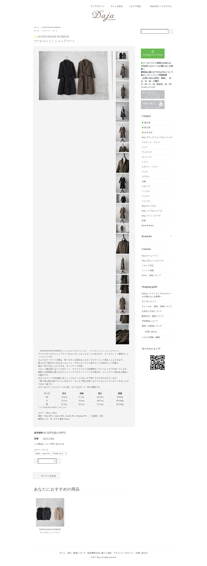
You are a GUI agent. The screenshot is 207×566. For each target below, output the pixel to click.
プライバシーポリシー (124, 553)
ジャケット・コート (49, 31)
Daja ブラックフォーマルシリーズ (157, 137)
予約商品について (150, 321)
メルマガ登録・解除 (151, 337)
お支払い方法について (152, 311)
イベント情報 (148, 270)
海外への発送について (152, 326)
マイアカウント (96, 6)
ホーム (36, 27)
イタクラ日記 (133, 6)
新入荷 (146, 123)
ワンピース (147, 152)
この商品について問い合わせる (49, 444)
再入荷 (146, 127)
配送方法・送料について (153, 316)
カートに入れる (46, 475)
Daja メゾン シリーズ (151, 216)
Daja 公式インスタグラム (153, 261)
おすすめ (147, 132)
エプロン (146, 176)
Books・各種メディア (151, 275)
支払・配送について (76, 553)
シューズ (146, 201)
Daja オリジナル (149, 206)
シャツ (145, 162)
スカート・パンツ (150, 167)
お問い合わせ (149, 332)
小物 (144, 181)
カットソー (147, 157)
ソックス (146, 191)
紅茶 (144, 221)
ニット (145, 147)
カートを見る (115, 6)
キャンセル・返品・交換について (157, 306)
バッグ (145, 172)
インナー (146, 196)
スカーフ (146, 186)
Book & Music (148, 225)
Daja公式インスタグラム (159, 6)
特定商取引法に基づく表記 (99, 553)
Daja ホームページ (150, 256)
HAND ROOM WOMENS (51, 27)
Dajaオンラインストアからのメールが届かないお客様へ (157, 295)
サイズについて (149, 301)
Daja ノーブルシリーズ (152, 211)
